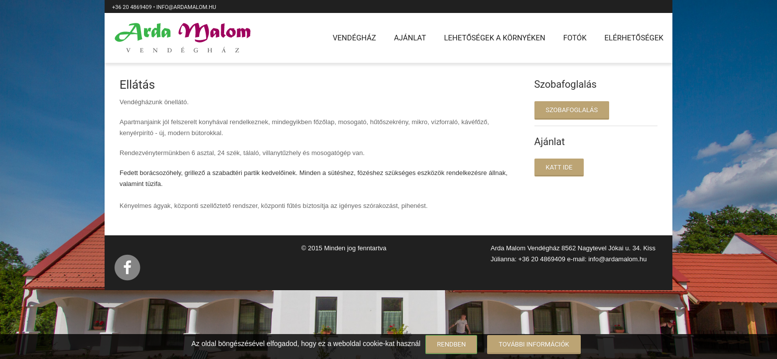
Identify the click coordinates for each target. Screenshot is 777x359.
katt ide (559, 167)
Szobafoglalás (572, 110)
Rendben (451, 344)
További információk (534, 344)
